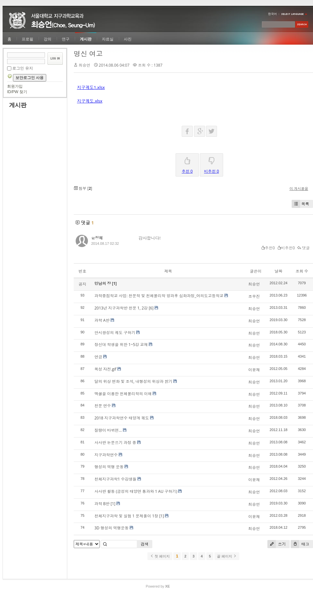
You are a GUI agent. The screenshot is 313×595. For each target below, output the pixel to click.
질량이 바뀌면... (108, 430)
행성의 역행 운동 (109, 467)
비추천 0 (211, 164)
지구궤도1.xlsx (91, 87)
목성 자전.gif (105, 369)
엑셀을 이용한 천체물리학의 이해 (123, 393)
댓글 (303, 248)
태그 (300, 544)
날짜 (278, 271)
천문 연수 (102, 405)
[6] (151, 308)
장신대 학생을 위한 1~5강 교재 (121, 344)
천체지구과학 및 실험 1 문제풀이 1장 (126, 516)
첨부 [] (83, 188)
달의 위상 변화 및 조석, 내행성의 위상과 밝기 (133, 381)
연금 (98, 357)
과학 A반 (102, 320)
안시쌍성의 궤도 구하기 (114, 332)
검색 (144, 544)
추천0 (268, 248)
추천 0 (187, 164)
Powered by (158, 586)
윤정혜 (97, 238)
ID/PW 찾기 (17, 92)
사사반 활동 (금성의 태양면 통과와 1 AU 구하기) (135, 491)
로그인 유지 (22, 68)
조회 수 (302, 271)
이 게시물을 (298, 188)
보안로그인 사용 (30, 77)
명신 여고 (88, 53)
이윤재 (254, 370)
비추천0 (286, 248)
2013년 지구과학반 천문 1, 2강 (121, 308)
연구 (66, 39)
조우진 (254, 296)
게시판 (86, 39)
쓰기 (276, 544)
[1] (114, 283)
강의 (47, 39)
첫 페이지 (160, 556)
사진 (128, 39)
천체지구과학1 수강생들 (115, 479)
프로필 (27, 39)
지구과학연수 (106, 455)
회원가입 (15, 86)
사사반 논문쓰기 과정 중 (115, 442)
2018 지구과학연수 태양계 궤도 (121, 418)
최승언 (84, 65)
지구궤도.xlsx (90, 101)
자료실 (107, 39)
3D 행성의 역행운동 (111, 528)
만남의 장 (103, 283)
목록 (300, 204)
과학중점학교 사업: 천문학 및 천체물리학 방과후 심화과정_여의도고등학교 (158, 295)
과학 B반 (102, 503)
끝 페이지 (227, 556)
